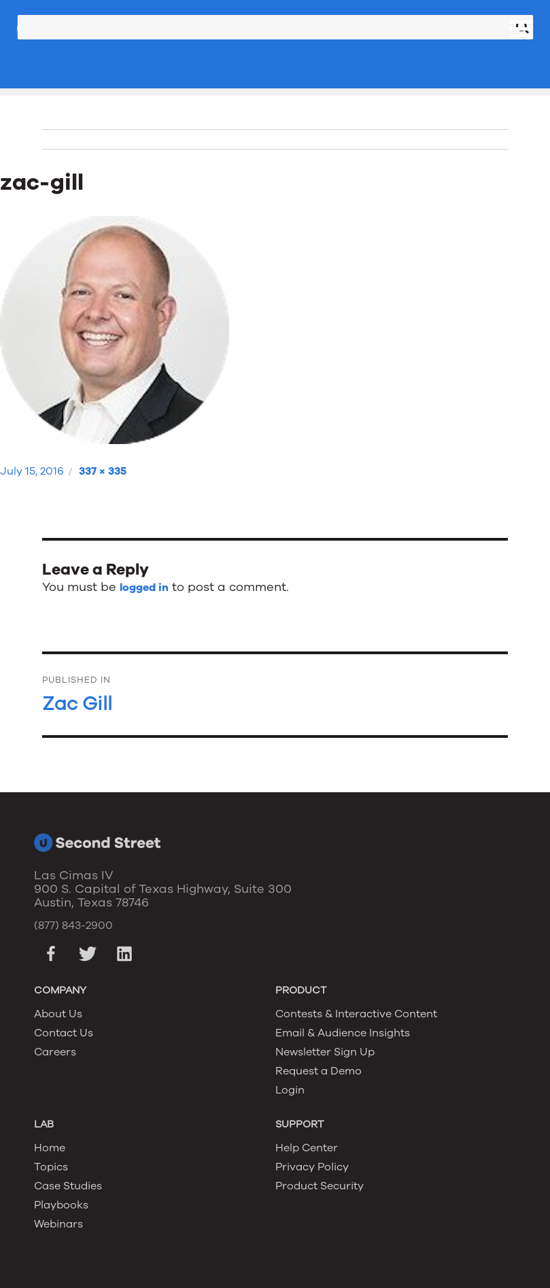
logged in (144, 587)
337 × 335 (102, 471)
